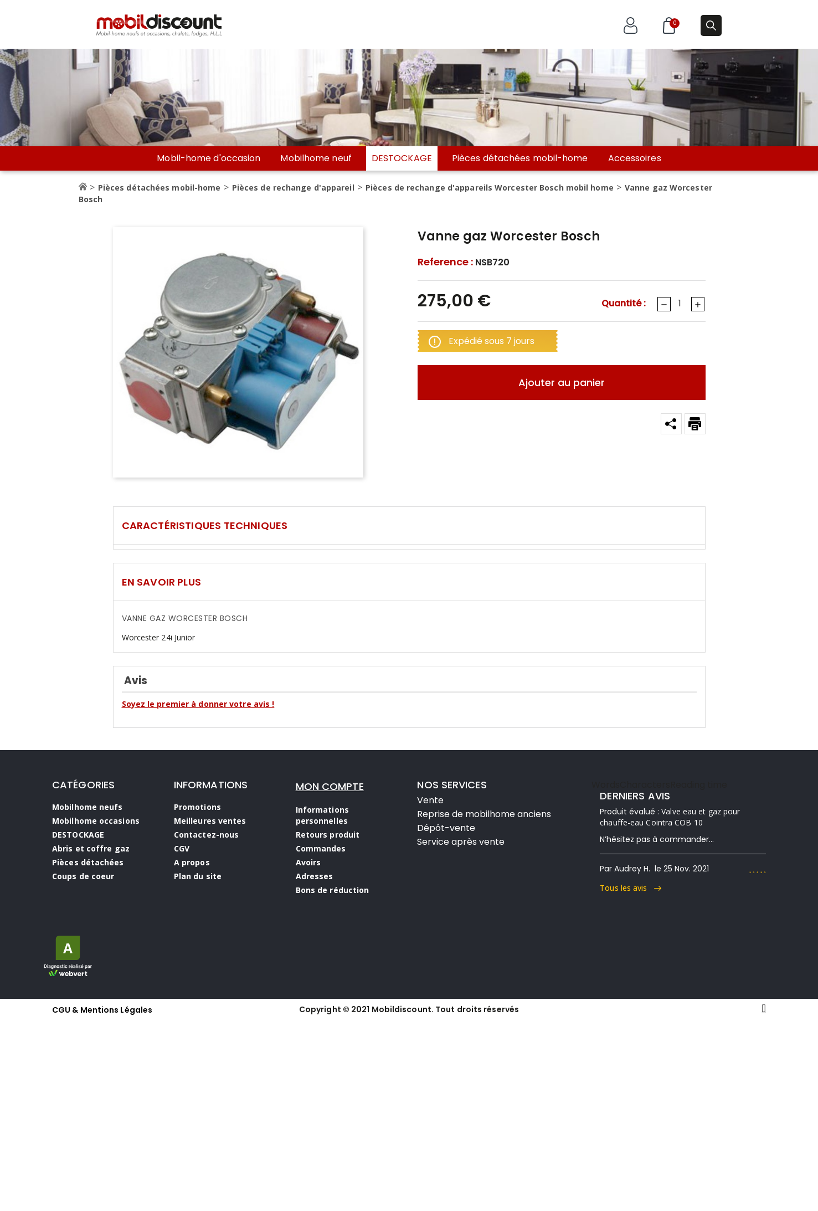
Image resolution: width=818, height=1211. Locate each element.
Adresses (314, 876)
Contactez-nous (206, 834)
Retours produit (328, 834)
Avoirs (308, 862)
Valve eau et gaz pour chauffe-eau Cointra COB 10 (670, 817)
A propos (192, 862)
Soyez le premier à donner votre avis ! (198, 704)
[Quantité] (680, 304)
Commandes (321, 848)
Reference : (445, 262)
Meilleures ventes (210, 820)
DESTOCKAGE (402, 158)
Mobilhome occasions (96, 820)
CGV (181, 848)
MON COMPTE (330, 786)
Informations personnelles (322, 815)
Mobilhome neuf (315, 158)
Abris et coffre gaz (91, 848)
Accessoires (634, 158)
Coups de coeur (83, 876)
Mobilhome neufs (87, 807)
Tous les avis (630, 887)
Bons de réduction (332, 890)
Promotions (197, 807)
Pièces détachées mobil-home (520, 158)
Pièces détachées (88, 862)
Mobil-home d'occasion (208, 158)
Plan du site (198, 876)
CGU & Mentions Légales (102, 1009)
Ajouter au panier (561, 382)
